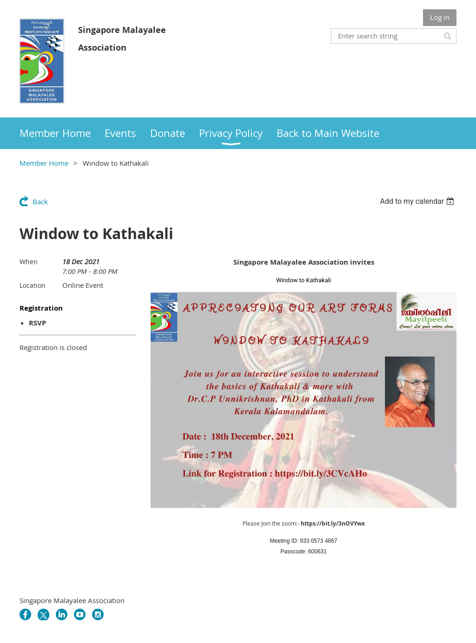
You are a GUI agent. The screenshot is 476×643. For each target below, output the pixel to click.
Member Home (44, 163)
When (29, 261)
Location (33, 285)
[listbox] (418, 201)
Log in (440, 17)
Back (40, 201)
